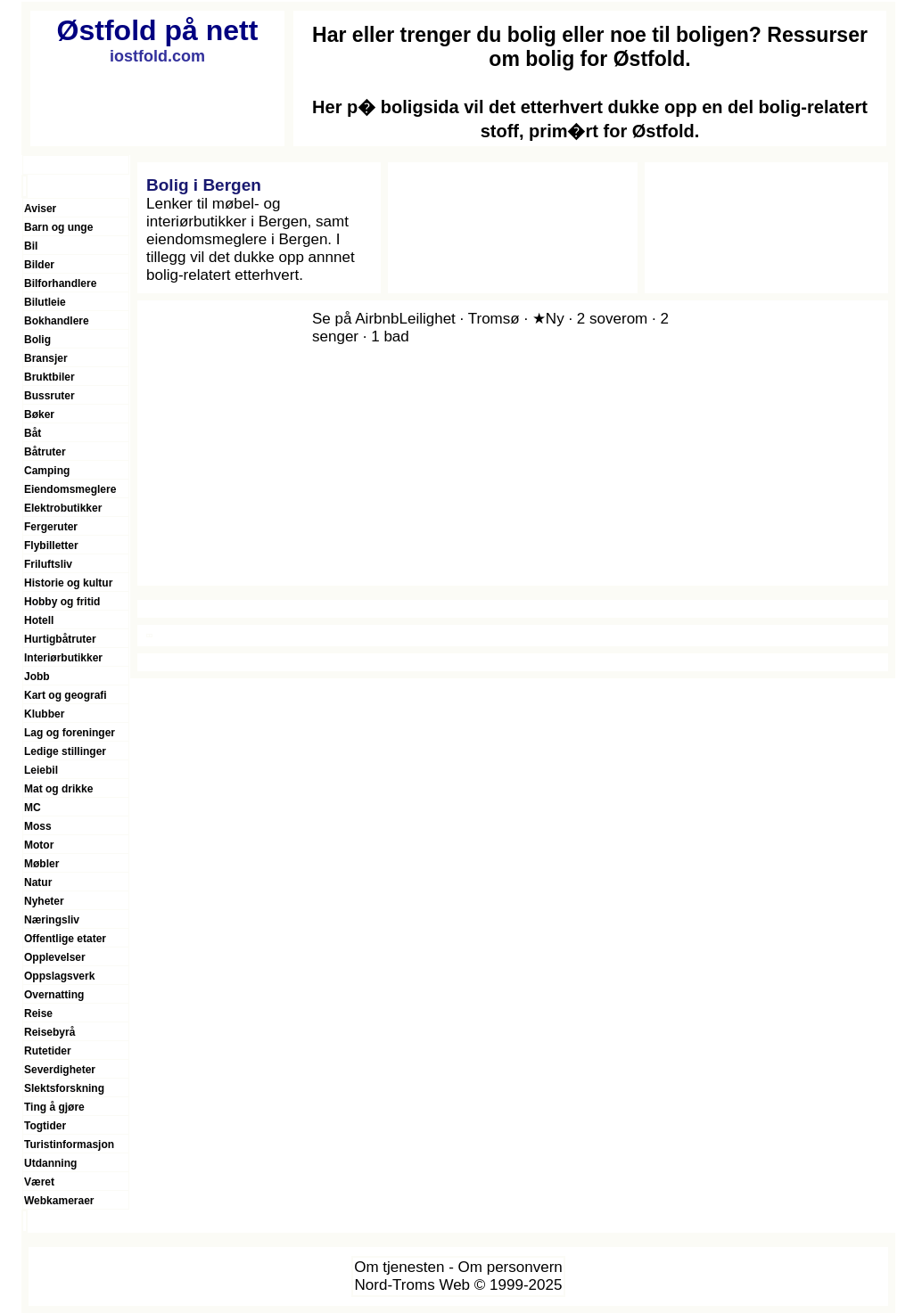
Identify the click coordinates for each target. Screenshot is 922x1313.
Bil (30, 246)
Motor (39, 845)
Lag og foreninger (69, 732)
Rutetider (47, 1051)
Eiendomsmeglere (70, 489)
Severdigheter (59, 1069)
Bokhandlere (56, 321)
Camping (47, 470)
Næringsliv (51, 920)
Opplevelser (55, 957)
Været (39, 1182)
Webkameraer (59, 1200)
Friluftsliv (48, 564)
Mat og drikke (58, 789)
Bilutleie (45, 302)
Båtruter (45, 452)
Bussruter (49, 396)
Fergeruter (51, 527)
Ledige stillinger (65, 751)
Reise (38, 1013)
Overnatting (54, 995)
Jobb (37, 676)
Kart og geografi (65, 695)
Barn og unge (58, 227)
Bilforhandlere (60, 283)
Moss (38, 826)
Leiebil (41, 770)
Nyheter (44, 901)
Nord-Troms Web (413, 1284)
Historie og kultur (68, 583)
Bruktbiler (49, 377)
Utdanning (50, 1163)
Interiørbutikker (63, 658)
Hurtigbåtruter (60, 639)
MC (32, 807)
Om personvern (510, 1267)
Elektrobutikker (63, 508)
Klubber (44, 714)
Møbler (41, 864)
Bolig (37, 339)
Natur (38, 882)
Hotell (39, 620)
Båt (32, 433)
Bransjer (46, 358)
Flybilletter (51, 545)
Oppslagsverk (59, 976)
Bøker (39, 414)
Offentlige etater (65, 938)
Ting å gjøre (54, 1107)
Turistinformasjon (69, 1144)
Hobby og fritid (62, 601)
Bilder (39, 264)
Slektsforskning (64, 1088)
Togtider (45, 1126)
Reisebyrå (49, 1032)
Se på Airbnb (355, 318)
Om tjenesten (399, 1267)
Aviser (40, 208)
